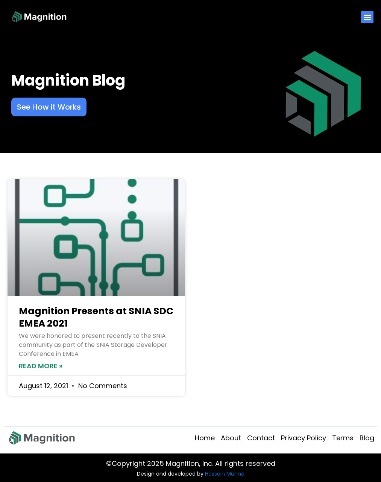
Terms (343, 438)
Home (205, 438)
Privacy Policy (303, 438)
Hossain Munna (224, 473)
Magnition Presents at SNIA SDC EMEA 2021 (96, 317)
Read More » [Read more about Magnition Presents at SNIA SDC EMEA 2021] (40, 366)
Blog (367, 438)
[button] (367, 17)
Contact (261, 438)
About (231, 438)
